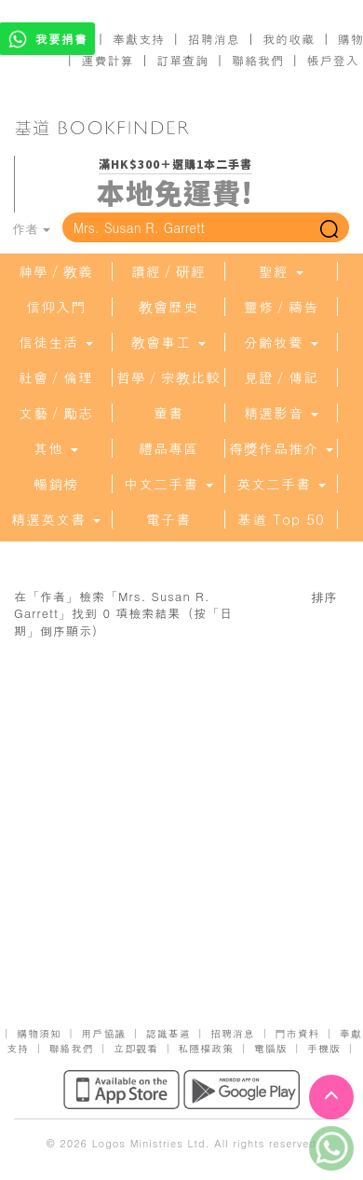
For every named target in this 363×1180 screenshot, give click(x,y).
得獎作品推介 (281, 448)
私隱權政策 (206, 1048)
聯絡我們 (258, 60)
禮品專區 (168, 448)
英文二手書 (281, 483)
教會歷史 (168, 306)
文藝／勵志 (56, 413)
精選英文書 (56, 519)
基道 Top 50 (280, 519)
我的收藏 (288, 39)
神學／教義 (56, 271)
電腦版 (271, 1048)
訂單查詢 (182, 60)
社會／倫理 (56, 377)
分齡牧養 (281, 342)
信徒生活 (56, 342)
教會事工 (168, 342)
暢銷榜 (56, 483)
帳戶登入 (333, 60)
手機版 (324, 1048)
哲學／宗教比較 (168, 377)
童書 (168, 413)
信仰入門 (56, 306)
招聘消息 (214, 39)
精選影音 (281, 413)
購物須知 (39, 1033)
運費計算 (108, 60)
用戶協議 (103, 1033)
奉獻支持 (139, 39)
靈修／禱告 (281, 306)
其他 (56, 448)
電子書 (168, 519)
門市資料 (297, 1033)
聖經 (281, 271)
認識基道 (168, 1033)
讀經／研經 (168, 271)
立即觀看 (136, 1048)
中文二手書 (168, 483)
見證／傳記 (281, 377)
